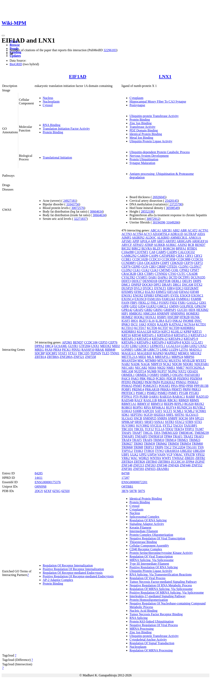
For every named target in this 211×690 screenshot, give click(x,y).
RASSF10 (88, 349)
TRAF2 (188, 436)
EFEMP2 (127, 292)
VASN (161, 454)
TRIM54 (185, 443)
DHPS (197, 281)
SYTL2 (167, 425)
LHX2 (193, 346)
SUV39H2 (142, 425)
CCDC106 (91, 342)
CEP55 (102, 342)
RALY (138, 400)
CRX (140, 273)
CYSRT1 (142, 277)
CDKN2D (176, 263)
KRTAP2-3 (128, 338)
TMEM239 (201, 432)
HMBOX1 (136, 313)
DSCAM (187, 284)
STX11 (72, 353)
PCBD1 (161, 378)
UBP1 (125, 454)
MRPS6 (189, 357)
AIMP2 (126, 237)
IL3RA (159, 320)
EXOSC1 (197, 295)
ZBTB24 (127, 461)
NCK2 (167, 364)
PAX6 (48, 349)
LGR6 (185, 346)
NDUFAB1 (201, 364)
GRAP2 (138, 310)
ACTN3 (126, 234)
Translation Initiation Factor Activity (66, 128)
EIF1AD (77, 76)
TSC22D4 (178, 447)
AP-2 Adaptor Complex (58, 580)
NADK (135, 364)
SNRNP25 (149, 418)
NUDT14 (140, 371)
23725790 (175, 204)
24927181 (69, 200)
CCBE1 (126, 259)
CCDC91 (197, 259)
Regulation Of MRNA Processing (151, 650)
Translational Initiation (57, 157)
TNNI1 (114, 353)
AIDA (201, 234)
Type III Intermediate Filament (149, 563)
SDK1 (125, 414)
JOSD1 (151, 324)
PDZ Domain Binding (143, 130)
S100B (137, 411)
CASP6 (153, 255)
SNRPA (162, 418)
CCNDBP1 (128, 263)
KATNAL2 (176, 324)
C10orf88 (127, 252)
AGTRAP (190, 234)
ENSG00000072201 (134, 482)
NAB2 (125, 364)
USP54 (151, 454)
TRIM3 (138, 443)
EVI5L (175, 295)
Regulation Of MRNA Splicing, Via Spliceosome (161, 589)
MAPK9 (158, 353)
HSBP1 (162, 317)
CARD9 (142, 255)
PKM (148, 382)
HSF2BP (173, 317)
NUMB (151, 371)
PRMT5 (177, 389)
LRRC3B (140, 349)
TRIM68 (127, 447)
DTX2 (198, 284)
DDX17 (136, 281)
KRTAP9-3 (159, 342)
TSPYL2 (127, 451)
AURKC (171, 245)
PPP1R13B (201, 385)
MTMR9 (150, 360)
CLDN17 (196, 266)
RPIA (147, 407)
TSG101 (191, 447)
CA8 (152, 252)
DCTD (173, 277)
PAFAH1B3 (192, 375)
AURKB (159, 245)
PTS (136, 396)
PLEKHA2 (168, 382)
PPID (182, 385)
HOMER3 (192, 313)
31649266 (172, 222)
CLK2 (145, 270)
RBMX (194, 400)
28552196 (147, 211)
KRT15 (197, 331)
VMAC (178, 454)
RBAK (99, 349)
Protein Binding (53, 132)
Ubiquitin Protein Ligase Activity (150, 141)
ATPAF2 (137, 245)
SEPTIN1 (136, 414)
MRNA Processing (141, 628)
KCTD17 (140, 328)
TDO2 (169, 429)
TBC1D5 (84, 353)
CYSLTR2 (128, 277)
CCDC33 (155, 259)
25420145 (171, 200)
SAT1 (158, 411)
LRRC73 (153, 349)
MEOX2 (105, 346)
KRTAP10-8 (165, 335)
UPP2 (142, 454)
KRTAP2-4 (144, 338)
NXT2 (182, 371)
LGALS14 (173, 346)
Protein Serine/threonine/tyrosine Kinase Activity (161, 552)
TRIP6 (159, 447)
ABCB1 (167, 230)
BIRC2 (135, 248)
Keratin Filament (140, 527)
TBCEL (139, 429)
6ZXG (56, 491)
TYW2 (159, 451)
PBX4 (57, 349)
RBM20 (184, 400)
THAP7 (137, 432)
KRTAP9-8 (174, 342)
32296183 (110, 50)
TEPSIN (95, 353)
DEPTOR (164, 281)
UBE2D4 (199, 451)
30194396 (158, 222)
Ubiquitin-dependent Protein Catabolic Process (159, 152)
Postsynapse (137, 105)
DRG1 (177, 284)
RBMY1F (143, 404)
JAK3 (142, 324)
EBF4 (171, 288)
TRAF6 (147, 440)
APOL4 (145, 241)
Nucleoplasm (51, 101)
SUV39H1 (128, 425)
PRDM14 (138, 389)
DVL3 (138, 288)
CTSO (172, 273)
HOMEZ (127, 317)
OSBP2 (154, 375)
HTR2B (185, 317)
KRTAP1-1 (149, 335)
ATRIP (148, 245)
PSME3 (162, 393)
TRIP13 (149, 447)
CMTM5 (165, 270)
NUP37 (162, 371)
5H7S (141, 491)
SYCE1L (156, 425)
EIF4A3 (184, 292)
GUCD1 (182, 310)
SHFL (170, 414)
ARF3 (161, 241)
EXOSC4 (127, 299)
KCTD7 (163, 328)
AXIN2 (182, 245)
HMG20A (149, 313)
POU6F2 (164, 385)
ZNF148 (126, 465)
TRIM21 (182, 440)
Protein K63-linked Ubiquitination (151, 621)
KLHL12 (177, 331)
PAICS (125, 378)
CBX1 (180, 255)
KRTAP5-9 (191, 338)
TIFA (157, 432)
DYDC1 (148, 288)
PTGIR (183, 393)
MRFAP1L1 (163, 357)
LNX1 (165, 76)
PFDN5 (126, 382)
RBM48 (110, 349)
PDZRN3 (183, 378)
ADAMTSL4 (161, 234)
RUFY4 (171, 407)
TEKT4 (179, 429)
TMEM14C (186, 432)
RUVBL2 (199, 407)
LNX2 (202, 346)
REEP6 (168, 404)
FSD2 (173, 302)
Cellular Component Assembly (149, 545)
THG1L (148, 432)
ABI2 (176, 230)
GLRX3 (151, 306)
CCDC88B (183, 259)
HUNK (195, 317)
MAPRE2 (170, 353)
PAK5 (135, 378)
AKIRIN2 (138, 237)
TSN (201, 447)
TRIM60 (197, 443)
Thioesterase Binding (143, 542)
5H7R (133, 491)
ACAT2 (193, 230)
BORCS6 (169, 248)
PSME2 (152, 393)
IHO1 (134, 320)
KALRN (162, 324)
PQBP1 (126, 389)
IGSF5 (125, 320)
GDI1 (202, 302)
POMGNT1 (150, 385)
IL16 (151, 320)
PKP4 (156, 382)
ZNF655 (150, 469)
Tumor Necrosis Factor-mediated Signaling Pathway (163, 581)
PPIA (174, 385)
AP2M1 (67, 342)
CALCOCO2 (186, 252)
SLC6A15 (191, 414)
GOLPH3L (187, 306)
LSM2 (164, 349)
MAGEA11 (128, 353)
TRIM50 (173, 443)
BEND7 (78, 342)
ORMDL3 (142, 375)
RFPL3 (178, 404)
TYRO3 (149, 451)
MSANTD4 (129, 360)
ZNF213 (138, 465)
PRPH (187, 389)
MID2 (116, 346)
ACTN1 (203, 230)
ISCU (134, 324)
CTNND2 (161, 273)
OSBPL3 (166, 375)
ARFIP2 (170, 241)
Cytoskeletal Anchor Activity (148, 639)
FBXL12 (144, 302)
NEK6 (152, 367)
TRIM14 (170, 440)
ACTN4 (137, 234)
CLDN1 (183, 266)
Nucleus (48, 98)
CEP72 (198, 263)
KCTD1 (201, 324)
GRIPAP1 (170, 310)
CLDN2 (126, 270)
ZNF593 (138, 469)
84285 (39, 473)
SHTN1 (180, 414)
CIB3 (152, 266)
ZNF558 (90, 357)
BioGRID (16, 64)
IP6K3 (125, 324)
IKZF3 (143, 320)
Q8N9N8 (40, 486)
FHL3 (154, 302)
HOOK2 (139, 317)
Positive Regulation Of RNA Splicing (153, 567)
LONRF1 (127, 349)
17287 (125, 477)
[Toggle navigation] (3, 35)
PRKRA (165, 389)
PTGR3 (194, 393)
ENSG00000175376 (48, 482)
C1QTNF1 (141, 252)
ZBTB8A (53, 357)
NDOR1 (188, 364)
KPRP (187, 331)
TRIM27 (127, 443)
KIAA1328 (144, 331)
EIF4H (194, 292)
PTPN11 (126, 396)
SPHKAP (127, 422)
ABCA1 (155, 230)
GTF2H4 (84, 346)
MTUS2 (162, 360)
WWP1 (166, 458)
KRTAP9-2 (144, 342)
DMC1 (125, 284)
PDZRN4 (196, 378)
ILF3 (168, 320)
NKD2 (161, 367)
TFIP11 (189, 429)
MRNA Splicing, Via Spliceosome (151, 560)
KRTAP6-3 (128, 342)
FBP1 (133, 302)
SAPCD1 (148, 411)
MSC (140, 360)
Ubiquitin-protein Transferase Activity (154, 116)
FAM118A (154, 299)
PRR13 (196, 389)
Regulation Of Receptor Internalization (68, 565)
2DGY (39, 491)
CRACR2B (128, 273)
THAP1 (126, 432)
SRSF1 (138, 422)
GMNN (174, 306)
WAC (134, 458)
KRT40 (136, 335)
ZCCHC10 (178, 461)
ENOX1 (126, 295)
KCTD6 (152, 328)
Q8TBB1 (127, 486)
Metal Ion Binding (141, 137)
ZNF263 (150, 465)
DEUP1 (187, 281)
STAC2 (180, 422)
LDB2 (134, 346)
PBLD (151, 378)
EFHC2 (139, 292)
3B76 (124, 491)
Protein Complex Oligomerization (151, 534)
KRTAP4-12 (160, 338)
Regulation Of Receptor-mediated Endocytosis (73, 572)
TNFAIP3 (141, 436)
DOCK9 (147, 284)
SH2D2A (159, 414)
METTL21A (129, 357)
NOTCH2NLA (194, 367)
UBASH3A (172, 451)
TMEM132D (169, 432)
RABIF (190, 396)
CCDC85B (169, 259)
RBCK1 (172, 400)
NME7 (180, 367)
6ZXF (47, 491)
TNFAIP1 (127, 436)
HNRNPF (163, 313)
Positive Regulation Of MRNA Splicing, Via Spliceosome (166, 592)
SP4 (191, 418)
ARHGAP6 (184, 241)
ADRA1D (176, 234)
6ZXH (65, 491)
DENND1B (149, 281)
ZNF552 (197, 465)
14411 (38, 477)
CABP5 (161, 252)
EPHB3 (149, 295)
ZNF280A (66, 357)
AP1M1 (126, 241)
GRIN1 (158, 310)
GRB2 (148, 310)
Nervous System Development (149, 155)
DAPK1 (162, 277)
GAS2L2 (192, 302)
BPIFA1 (181, 248)
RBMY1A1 (128, 404)
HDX (192, 310)
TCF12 (149, 429)
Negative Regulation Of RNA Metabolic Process (160, 585)
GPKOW (200, 306)
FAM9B (196, 299)
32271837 (80, 218)
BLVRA (146, 248)
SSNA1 (159, 422)
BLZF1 (157, 248)
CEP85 (135, 266)
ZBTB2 (200, 458)
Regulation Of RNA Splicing (148, 520)
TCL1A (159, 429)
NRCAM (127, 371)
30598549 (172, 208)
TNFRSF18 (155, 436)
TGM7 (199, 429)
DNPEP (136, 284)
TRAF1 (178, 436)
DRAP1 (167, 284)
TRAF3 (199, 436)
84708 (125, 473)
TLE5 (105, 353)
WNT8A (155, 458)
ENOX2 (138, 295)
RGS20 (189, 404)
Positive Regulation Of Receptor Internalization (73, 569)
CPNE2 (184, 270)
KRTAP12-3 (182, 335)
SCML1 (178, 411)
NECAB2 (141, 367)
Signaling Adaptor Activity (146, 524)
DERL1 (177, 281)
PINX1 (76, 349)
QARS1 (154, 396)
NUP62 (172, 371)
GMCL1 (162, 306)
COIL (175, 270)
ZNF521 (78, 357)
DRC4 (49, 346)
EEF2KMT (191, 288)
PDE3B (171, 378)
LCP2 (125, 346)
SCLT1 (167, 411)
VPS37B (189, 454)
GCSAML (60, 346)
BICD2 (126, 248)
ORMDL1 (128, 375)
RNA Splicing (138, 618)
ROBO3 (126, 407)
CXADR (192, 273)
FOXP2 (164, 302)
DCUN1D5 (198, 277)
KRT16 (126, 335)
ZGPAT (200, 461)
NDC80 (177, 364)
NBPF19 (156, 364)
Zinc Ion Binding (140, 123)
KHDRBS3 (128, 331)
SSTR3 (169, 422)
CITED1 (172, 266)
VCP (169, 454)
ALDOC (150, 237)
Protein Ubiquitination (143, 159)
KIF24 (156, 331)
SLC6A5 (127, 418)
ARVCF (126, 245)
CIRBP (161, 266)
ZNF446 (185, 465)
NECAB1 (127, 367)
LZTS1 (183, 349)
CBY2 (198, 255)
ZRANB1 (162, 469)
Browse (15, 45)
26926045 (158, 197)
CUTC (181, 273)
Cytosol (48, 105)
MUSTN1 (175, 360)
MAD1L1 (195, 349)
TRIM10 (158, 440)
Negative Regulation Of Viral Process (153, 625)
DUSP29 (127, 288)
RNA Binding (51, 125)
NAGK (145, 364)
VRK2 (125, 458)
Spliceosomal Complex (144, 516)
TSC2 (167, 447)
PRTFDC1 (128, 393)
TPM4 (168, 436)
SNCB (138, 418)
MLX (150, 357)
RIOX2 (199, 404)
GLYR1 (73, 346)
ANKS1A (194, 237)
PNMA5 (126, 385)
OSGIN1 (178, 375)
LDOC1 (144, 346)
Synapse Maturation (142, 163)
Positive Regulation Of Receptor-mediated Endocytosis (78, 576)
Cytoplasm (136, 98)
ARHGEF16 (200, 241)
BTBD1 (192, 248)
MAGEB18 (144, 353)
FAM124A (168, 299)
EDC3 (179, 288)
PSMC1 (141, 393)
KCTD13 (127, 328)
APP (153, 241)
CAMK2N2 (129, 255)
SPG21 (199, 418)
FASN (125, 302)
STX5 (198, 422)
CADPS (172, 252)
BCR (191, 245)
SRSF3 (148, 422)
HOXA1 (150, 317)
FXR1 (182, 302)
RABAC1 (178, 396)
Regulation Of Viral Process (147, 578)
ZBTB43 (151, 461)
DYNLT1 (160, 288)
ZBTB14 (40, 357)
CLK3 (154, 270)
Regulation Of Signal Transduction (151, 643)
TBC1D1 (127, 429)
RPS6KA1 (158, 407)
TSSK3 (138, 451)
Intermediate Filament (143, 531)
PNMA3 (192, 382)
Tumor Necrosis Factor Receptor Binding (156, 614)
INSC (198, 320)
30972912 (152, 218)
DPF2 (157, 284)
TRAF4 (126, 440)
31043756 (72, 204)
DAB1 (152, 277)
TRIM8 (138, 447)
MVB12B (188, 360)
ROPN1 (138, 407)
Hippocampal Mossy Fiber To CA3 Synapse (157, 101)
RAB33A (166, 396)
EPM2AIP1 (162, 295)
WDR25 (143, 458)
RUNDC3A (184, 407)
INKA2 (177, 320)
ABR (183, 230)
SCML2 (189, 411)
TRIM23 (194, 440)
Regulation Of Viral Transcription (151, 556)
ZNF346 (161, 465)
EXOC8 (185, 295)
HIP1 (124, 313)
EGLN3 (150, 292)
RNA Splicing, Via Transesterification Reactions (160, 574)
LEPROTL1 (157, 346)
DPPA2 (39, 346)
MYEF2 (201, 360)
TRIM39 (149, 443)
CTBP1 (149, 273)
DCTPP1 (184, 277)
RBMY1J (157, 404)
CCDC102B (140, 259)
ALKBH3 (163, 237)
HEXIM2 (202, 310)
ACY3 (147, 234)
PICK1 (66, 349)
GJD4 (141, 306)
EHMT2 (161, 292)
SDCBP (40, 353)
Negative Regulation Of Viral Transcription (157, 538)
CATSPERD (167, 255)
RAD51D (202, 396)
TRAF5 (137, 440)
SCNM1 (200, 411)
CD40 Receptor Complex (145, 549)
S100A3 (126, 411)
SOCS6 (183, 418)
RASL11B (150, 400)
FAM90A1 (183, 299)
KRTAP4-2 (176, 338)
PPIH (189, 385)
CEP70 (188, 263)
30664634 (96, 211)
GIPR (125, 306)
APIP (135, 241)
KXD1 (186, 342)
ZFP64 (190, 461)
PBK (143, 378)
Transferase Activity (142, 126)
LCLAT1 (197, 342)
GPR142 (126, 310)
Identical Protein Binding (145, 134)
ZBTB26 (139, 461)
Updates (15, 55)
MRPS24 (177, 357)
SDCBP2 (51, 353)
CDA (140, 263)
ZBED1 (190, 458)
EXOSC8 (140, 299)
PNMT (137, 385)
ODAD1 (192, 371)
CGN (144, 266)
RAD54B (127, 400)
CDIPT (164, 263)
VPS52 (200, 454)
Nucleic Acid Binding (143, 610)
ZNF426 (173, 465)
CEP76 (112, 342)
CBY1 (189, 255)
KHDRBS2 (187, 328)
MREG (39, 349)
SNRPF (173, 418)
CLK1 (137, 270)
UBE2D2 (186, 451)
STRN (189, 422)
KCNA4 (189, 324)
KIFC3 (165, 331)
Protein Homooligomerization (148, 599)
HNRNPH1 (178, 313)
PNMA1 (181, 382)
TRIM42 (161, 443)
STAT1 (62, 353)
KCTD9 (174, 328)
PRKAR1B (152, 389)
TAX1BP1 (190, 425)
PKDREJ (138, 382)
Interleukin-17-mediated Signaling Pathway (157, 596)
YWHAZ (178, 458)
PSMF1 (173, 393)
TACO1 (178, 425)
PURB (143, 396)
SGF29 (147, 414)
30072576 (77, 208)
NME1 (170, 367)
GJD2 (133, 306)
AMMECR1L (179, 237)
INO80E (188, 320)
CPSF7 (194, 270)
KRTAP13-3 (199, 335)
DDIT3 (126, 281)
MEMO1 (183, 353)
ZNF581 (126, 469)
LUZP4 (173, 349)
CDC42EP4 (151, 263)
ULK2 (134, 454)
